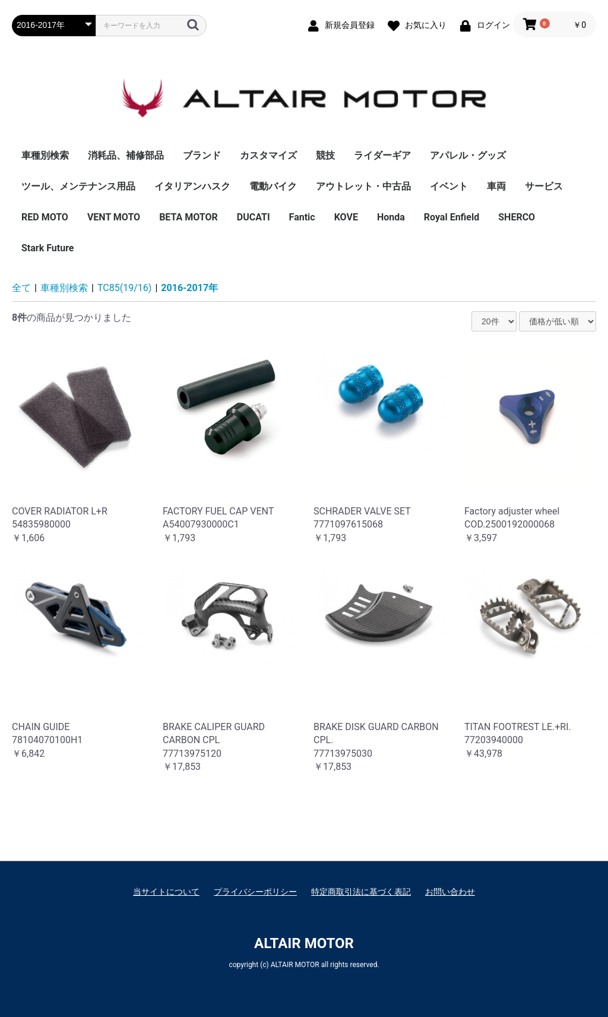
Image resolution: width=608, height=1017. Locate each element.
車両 (496, 186)
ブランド (202, 155)
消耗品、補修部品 (126, 155)
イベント (449, 186)
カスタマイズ (268, 155)
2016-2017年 (189, 287)
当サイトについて (166, 891)
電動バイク (273, 186)
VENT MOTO (113, 217)
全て (21, 287)
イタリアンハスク (192, 186)
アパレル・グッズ (468, 155)
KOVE (346, 217)
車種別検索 (45, 155)
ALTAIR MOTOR (304, 943)
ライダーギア (382, 155)
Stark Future (47, 248)
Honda (391, 217)
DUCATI (253, 217)
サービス (544, 186)
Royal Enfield (451, 217)
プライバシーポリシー (255, 891)
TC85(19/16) (124, 287)
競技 (325, 155)
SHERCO (516, 217)
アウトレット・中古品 (363, 186)
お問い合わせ (450, 891)
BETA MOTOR (188, 217)
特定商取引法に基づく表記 (361, 891)
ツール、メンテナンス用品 (78, 186)
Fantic (302, 217)
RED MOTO (44, 217)
